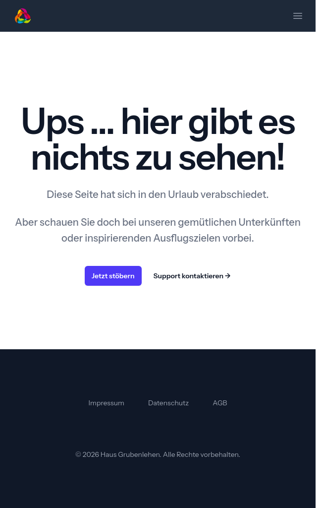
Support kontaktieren (192, 275)
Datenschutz (168, 402)
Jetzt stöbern (113, 275)
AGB (220, 402)
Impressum (106, 402)
